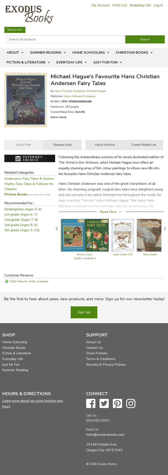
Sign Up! (84, 312)
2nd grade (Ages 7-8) (21, 219)
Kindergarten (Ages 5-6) (23, 209)
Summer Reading (45, 52)
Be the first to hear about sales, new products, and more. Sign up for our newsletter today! (84, 299)
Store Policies (96, 353)
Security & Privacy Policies (106, 364)
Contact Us (94, 347)
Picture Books (27, 194)
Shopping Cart (140, 5)
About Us (93, 342)
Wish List (119, 5)
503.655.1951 (97, 420)
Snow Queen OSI (122, 254)
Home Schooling (88, 52)
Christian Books (132, 52)
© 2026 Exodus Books (101, 464)
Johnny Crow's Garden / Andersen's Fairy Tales (85, 258)
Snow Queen (150, 254)
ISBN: (76, 101)
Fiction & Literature (26, 62)
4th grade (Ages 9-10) (22, 230)
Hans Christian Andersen (70, 91)
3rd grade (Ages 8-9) (20, 225)
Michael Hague (96, 91)
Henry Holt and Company (80, 96)
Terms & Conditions (101, 359)
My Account (100, 5)
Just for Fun (105, 62)
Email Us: (92, 429)
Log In (158, 5)
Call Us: (91, 415)
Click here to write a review (29, 281)
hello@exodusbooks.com (105, 434)
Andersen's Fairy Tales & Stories (29, 178)
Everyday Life (69, 62)
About (13, 52)
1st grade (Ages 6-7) (20, 214)
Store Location (15, 29)
